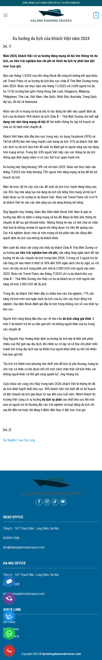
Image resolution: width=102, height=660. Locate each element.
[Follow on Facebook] (39, 502)
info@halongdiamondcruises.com (24, 547)
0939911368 (11, 538)
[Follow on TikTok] (55, 502)
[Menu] (5, 15)
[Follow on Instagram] (47, 502)
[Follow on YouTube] (63, 502)
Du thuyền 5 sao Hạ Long (19, 440)
